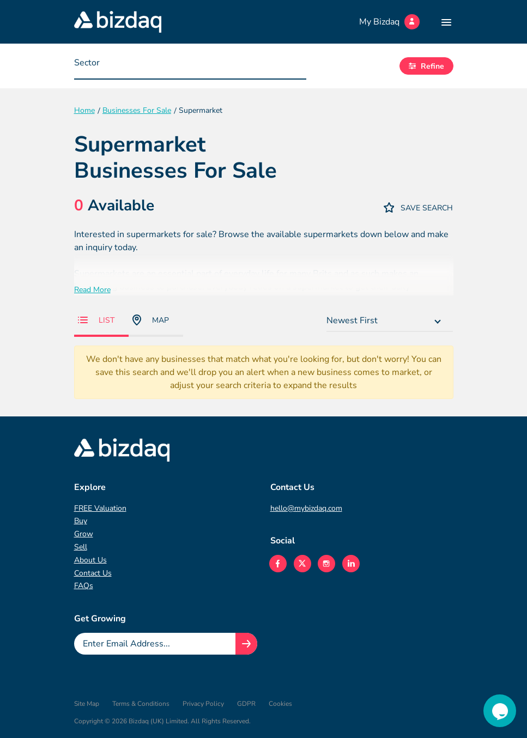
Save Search (418, 207)
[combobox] (190, 66)
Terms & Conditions (140, 703)
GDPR (246, 703)
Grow (83, 534)
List (96, 320)
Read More (92, 290)
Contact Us (93, 573)
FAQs (83, 585)
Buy (80, 521)
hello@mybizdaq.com (306, 508)
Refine (426, 66)
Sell (80, 547)
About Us (90, 560)
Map (150, 319)
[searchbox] (129, 65)
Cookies (280, 703)
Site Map (86, 703)
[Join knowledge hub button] (246, 644)
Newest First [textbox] (352, 320)
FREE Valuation (100, 508)
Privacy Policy (203, 703)
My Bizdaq (389, 22)
